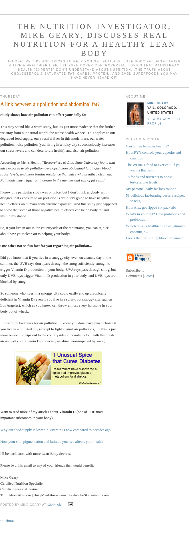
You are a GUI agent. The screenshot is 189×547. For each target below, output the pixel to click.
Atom (148, 276)
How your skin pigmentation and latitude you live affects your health (51, 441)
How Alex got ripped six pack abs (151, 207)
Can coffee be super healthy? (147, 146)
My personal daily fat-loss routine (151, 189)
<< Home (7, 520)
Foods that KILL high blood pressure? (154, 238)
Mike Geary (157, 103)
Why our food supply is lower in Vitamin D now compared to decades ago (55, 430)
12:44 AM (55, 504)
